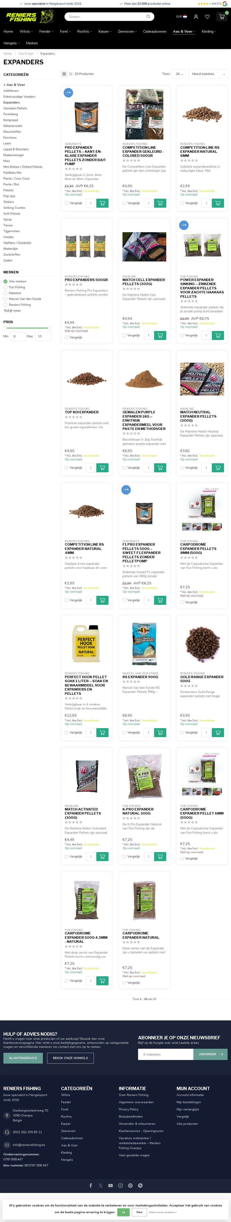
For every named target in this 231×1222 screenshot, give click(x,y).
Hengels (10, 43)
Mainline (15, 293)
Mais (6, 161)
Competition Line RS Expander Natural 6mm (199, 152)
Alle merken (17, 281)
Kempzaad (10, 120)
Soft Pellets (11, 214)
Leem (7, 143)
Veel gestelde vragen (134, 1155)
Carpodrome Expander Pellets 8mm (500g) (198, 548)
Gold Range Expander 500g (202, 679)
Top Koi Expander (82, 412)
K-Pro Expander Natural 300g (138, 811)
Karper (103, 31)
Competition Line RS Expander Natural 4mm (84, 548)
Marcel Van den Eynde (25, 299)
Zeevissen (126, 31)
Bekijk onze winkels (70, 1058)
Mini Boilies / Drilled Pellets (22, 167)
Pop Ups (9, 196)
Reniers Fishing (20, 304)
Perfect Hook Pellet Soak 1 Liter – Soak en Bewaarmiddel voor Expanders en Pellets (86, 685)
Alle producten (187, 1124)
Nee (139, 1212)
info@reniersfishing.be (29, 1145)
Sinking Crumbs (14, 208)
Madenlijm (10, 249)
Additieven (11, 91)
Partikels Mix (12, 173)
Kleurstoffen (12, 132)
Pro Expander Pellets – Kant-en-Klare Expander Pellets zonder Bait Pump (85, 156)
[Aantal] (90, 203)
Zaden (7, 260)
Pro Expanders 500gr (86, 280)
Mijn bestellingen (189, 1102)
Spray (7, 219)
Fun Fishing (17, 287)
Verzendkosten (91, 191)
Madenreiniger (13, 155)
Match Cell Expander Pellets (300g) (143, 282)
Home (8, 31)
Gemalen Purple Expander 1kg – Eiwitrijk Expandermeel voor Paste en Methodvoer (144, 420)
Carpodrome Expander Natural (140, 935)
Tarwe (8, 225)
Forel (64, 31)
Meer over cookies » (163, 1212)
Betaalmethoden (131, 1116)
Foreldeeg (10, 114)
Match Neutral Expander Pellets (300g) (198, 416)
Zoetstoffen (11, 254)
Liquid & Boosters (16, 149)
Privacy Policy (128, 1109)
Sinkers (8, 202)
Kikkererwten (12, 126)
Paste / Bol (11, 184)
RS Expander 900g (140, 677)
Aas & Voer (182, 31)
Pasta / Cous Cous (16, 178)
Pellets (8, 190)
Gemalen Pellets (15, 108)
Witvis (25, 31)
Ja (123, 1212)
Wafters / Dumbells (17, 243)
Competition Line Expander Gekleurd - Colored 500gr (143, 152)
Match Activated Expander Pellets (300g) (83, 813)
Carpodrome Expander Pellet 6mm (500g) (202, 813)
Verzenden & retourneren (137, 1124)
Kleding (207, 31)
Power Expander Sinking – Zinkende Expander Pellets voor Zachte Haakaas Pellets (202, 288)
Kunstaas (10, 137)
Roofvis (83, 31)
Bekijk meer (12, 310)
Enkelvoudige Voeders (19, 97)
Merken (32, 43)
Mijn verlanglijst (188, 1109)
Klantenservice (23, 1058)
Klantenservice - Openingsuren (141, 1131)
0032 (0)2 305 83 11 (27, 1132)
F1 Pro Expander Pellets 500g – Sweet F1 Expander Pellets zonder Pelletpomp (141, 552)
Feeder (45, 31)
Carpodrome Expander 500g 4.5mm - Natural (86, 937)
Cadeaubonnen (154, 31)
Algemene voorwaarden (136, 1102)
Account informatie (190, 1095)
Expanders (48, 54)
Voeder (8, 237)
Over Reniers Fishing (133, 1095)
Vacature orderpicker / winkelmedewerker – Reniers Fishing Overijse (140, 1143)
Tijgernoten (11, 231)
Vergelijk (76, 203)
